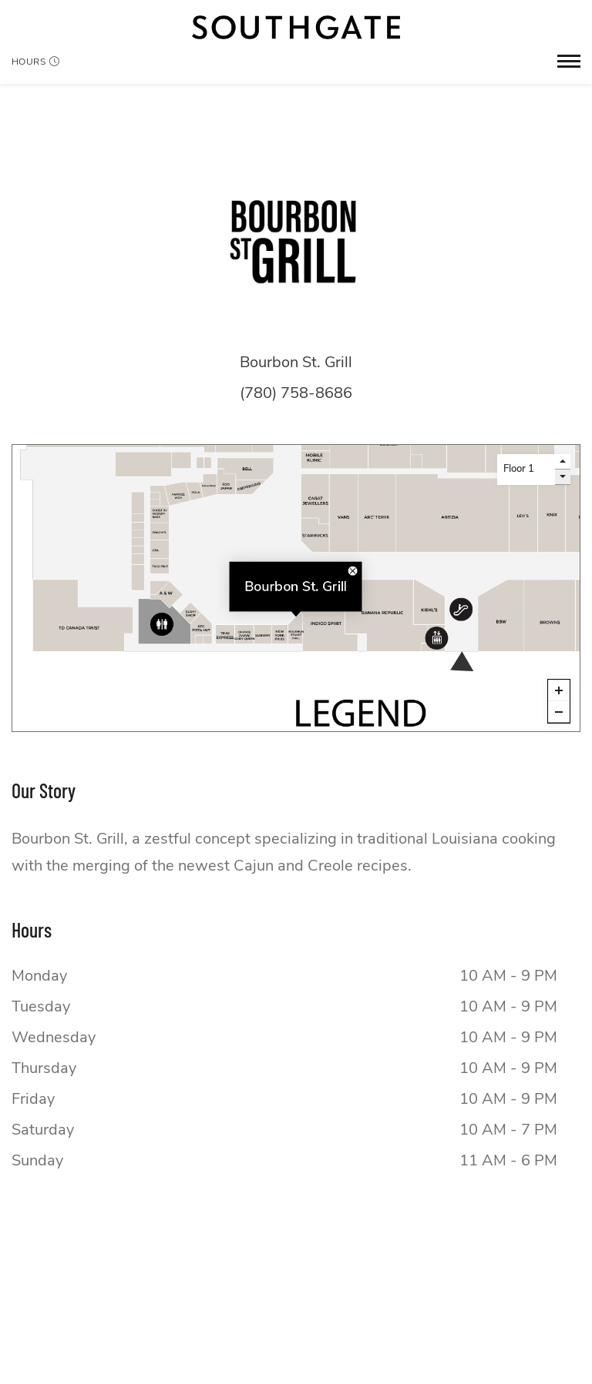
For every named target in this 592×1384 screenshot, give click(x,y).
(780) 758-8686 (296, 393)
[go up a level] (562, 462)
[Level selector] (526, 469)
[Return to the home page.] (296, 27)
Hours (35, 61)
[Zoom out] (559, 712)
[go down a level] (562, 477)
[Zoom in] (559, 690)
